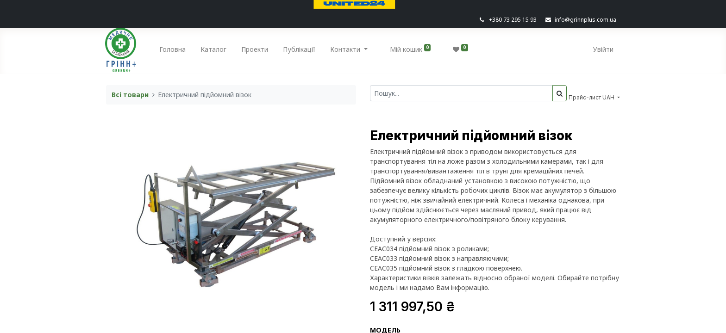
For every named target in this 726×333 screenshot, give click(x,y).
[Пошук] (559, 93)
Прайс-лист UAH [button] (592, 97)
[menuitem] (174, 51)
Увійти (602, 49)
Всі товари (130, 94)
